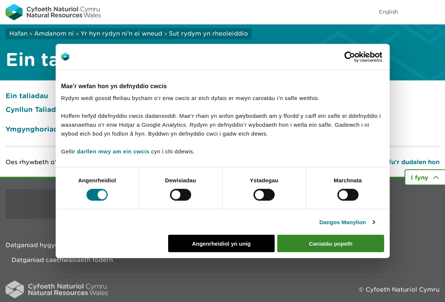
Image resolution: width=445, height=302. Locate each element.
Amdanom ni (54, 33)
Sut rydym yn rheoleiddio (208, 33)
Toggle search (413, 12)
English (388, 11)
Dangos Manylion (342, 222)
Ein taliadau (27, 96)
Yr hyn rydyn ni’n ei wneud (121, 33)
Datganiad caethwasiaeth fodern (62, 259)
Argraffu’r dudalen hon (404, 161)
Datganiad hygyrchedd (41, 245)
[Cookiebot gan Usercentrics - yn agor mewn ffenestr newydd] (362, 56)
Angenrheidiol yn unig (221, 243)
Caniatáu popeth (331, 243)
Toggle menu (434, 12)
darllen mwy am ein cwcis (113, 151)
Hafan (18, 33)
